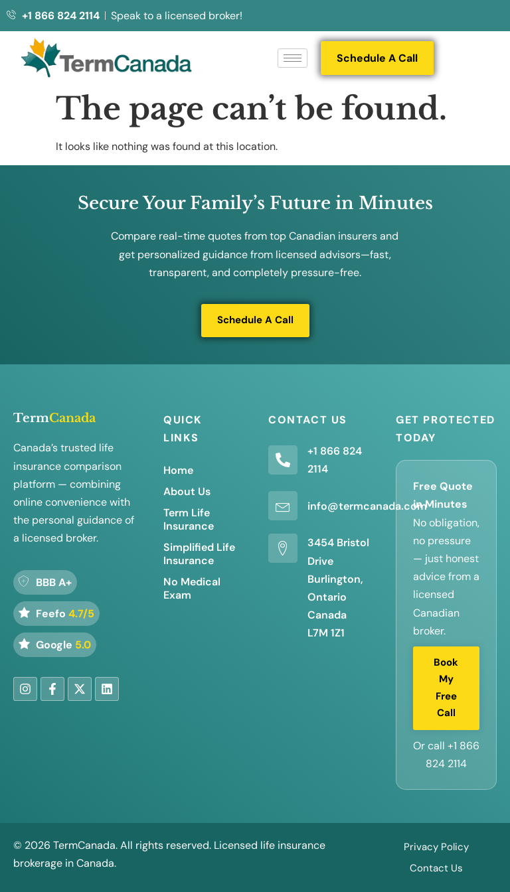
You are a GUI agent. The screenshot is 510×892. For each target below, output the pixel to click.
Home (178, 470)
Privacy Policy (436, 847)
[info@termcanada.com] (283, 505)
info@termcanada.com (367, 506)
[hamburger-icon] (292, 58)
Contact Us (436, 868)
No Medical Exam (191, 588)
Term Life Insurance (188, 519)
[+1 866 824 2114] (283, 460)
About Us (187, 491)
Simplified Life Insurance (199, 553)
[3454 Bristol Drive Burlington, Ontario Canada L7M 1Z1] (283, 548)
